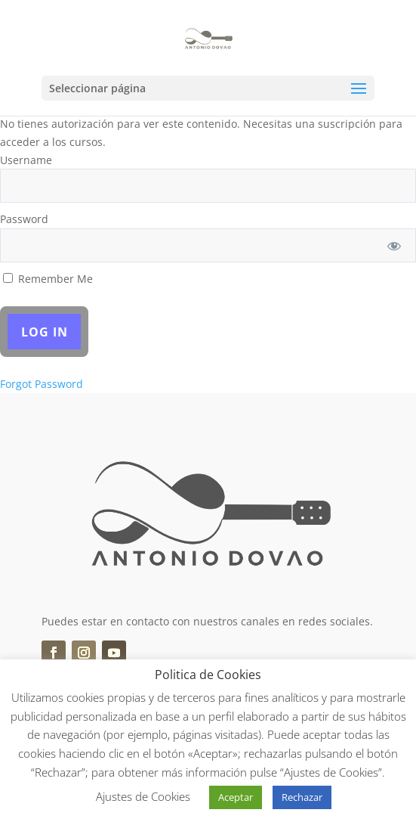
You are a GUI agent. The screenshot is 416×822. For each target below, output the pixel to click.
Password (24, 219)
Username (26, 160)
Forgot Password (41, 384)
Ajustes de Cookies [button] (143, 796)
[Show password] (394, 245)
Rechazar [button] (302, 797)
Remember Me (48, 278)
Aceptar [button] (235, 797)
